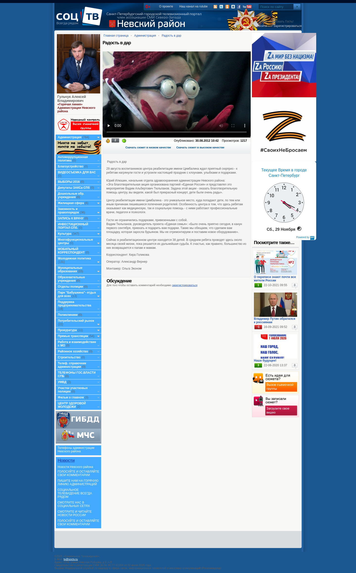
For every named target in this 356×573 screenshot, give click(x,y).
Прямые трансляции (73, 336)
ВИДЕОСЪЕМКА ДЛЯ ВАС (77, 172)
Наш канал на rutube (193, 6)
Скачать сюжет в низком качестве (148, 147)
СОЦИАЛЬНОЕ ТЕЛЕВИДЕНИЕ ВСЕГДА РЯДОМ (75, 493)
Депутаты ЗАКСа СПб (73, 187)
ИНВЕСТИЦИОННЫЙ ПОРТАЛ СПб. (73, 226)
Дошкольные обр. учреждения (71, 195)
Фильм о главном (71, 397)
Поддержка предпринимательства (74, 303)
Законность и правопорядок (68, 210)
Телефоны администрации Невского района (76, 449)
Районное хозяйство (73, 351)
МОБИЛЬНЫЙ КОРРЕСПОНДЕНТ (72, 250)
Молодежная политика (74, 258)
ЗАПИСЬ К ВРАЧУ (71, 218)
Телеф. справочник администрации (72, 365)
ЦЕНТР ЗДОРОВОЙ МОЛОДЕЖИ (72, 405)
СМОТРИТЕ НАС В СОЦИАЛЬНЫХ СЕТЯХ (74, 504)
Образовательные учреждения (71, 278)
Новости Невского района (75, 467)
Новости (66, 460)
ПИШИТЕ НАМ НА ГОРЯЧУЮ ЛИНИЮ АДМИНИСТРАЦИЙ (78, 482)
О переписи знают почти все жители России (275, 278)
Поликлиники (68, 315)
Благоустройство (71, 166)
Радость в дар (171, 35)
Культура (64, 233)
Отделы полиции (70, 286)
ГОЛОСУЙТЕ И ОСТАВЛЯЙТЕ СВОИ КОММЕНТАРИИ (78, 473)
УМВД (62, 382)
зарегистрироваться (184, 285)
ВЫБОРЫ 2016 (69, 181)
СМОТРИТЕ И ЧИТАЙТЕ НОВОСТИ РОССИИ (75, 513)
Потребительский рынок (76, 320)
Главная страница (116, 35)
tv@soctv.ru (71, 559)
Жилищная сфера (71, 203)
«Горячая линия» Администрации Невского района (76, 108)
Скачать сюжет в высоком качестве (200, 147)
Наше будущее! (265, 360)
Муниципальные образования (70, 269)
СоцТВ (80, 19)
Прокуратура (67, 330)
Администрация (69, 137)
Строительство (69, 357)
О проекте (166, 6)
